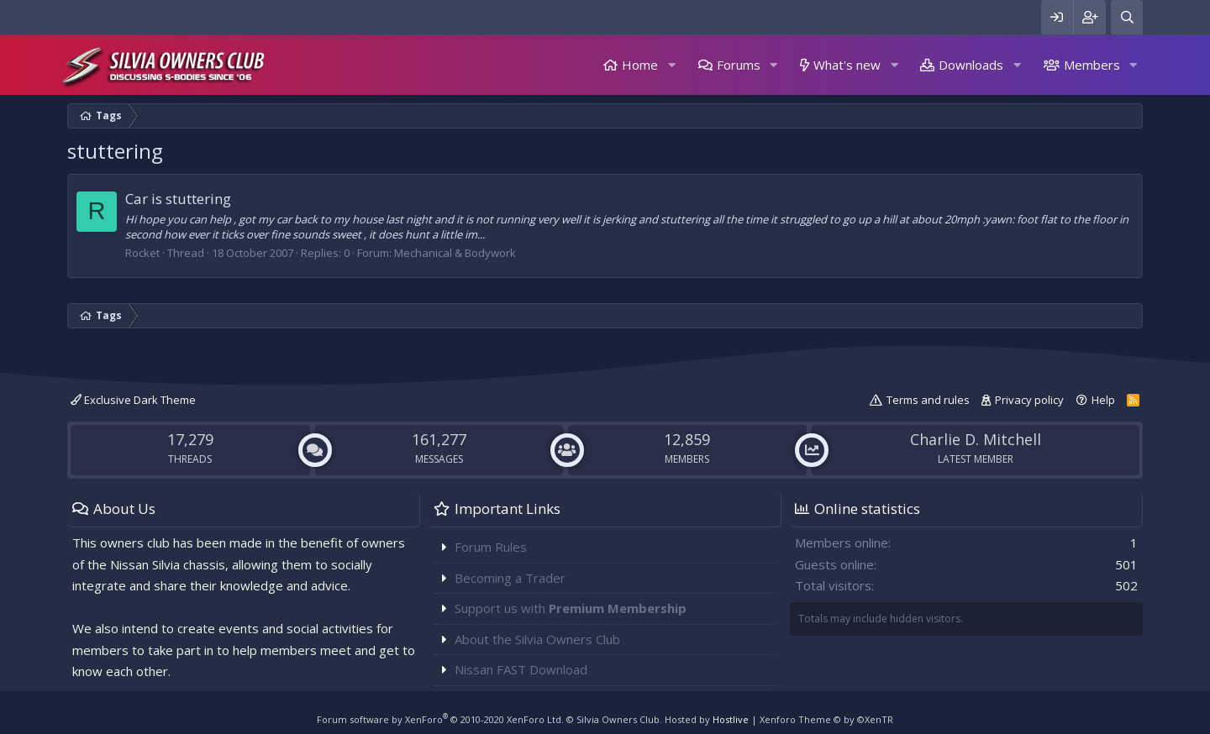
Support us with (571, 608)
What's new (847, 64)
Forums (738, 64)
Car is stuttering (178, 198)
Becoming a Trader (510, 577)
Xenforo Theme (826, 719)
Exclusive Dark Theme (133, 399)
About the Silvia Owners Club (537, 639)
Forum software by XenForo (440, 719)
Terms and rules (928, 399)
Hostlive (731, 719)
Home (640, 64)
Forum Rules (491, 546)
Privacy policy (1029, 399)
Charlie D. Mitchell (975, 439)
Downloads (971, 64)
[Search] (1127, 17)
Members (1092, 64)
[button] (671, 65)
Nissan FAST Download (521, 669)
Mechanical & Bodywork (455, 252)
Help (1103, 399)
